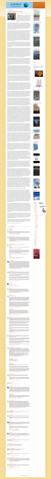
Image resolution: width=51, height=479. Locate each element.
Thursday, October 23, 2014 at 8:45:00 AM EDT (14, 436)
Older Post (29, 470)
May (35, 234)
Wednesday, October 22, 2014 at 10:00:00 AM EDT (14, 392)
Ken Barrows (10, 410)
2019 (34, 205)
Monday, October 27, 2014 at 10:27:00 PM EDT (14, 467)
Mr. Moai (10, 463)
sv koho (10, 386)
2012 (34, 240)
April (35, 235)
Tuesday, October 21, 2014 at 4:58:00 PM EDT (14, 314)
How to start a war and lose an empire (36, 220)
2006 (34, 246)
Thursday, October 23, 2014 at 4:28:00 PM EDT (14, 450)
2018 (34, 206)
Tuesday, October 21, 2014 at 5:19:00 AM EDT (14, 258)
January (36, 238)
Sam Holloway (10, 236)
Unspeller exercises (36, 224)
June (35, 233)
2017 (34, 207)
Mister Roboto (10, 400)
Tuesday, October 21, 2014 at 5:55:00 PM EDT (14, 332)
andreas (10, 457)
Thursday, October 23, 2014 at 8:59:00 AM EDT (14, 441)
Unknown (10, 230)
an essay (24, 15)
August (35, 231)
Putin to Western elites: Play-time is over (36, 215)
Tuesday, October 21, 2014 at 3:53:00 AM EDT (14, 241)
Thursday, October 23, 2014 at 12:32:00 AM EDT (14, 430)
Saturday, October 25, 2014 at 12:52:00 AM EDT (14, 461)
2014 (34, 210)
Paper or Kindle (35, 139)
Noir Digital (10, 260)
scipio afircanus (11, 382)
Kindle (34, 163)
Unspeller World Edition (36, 222)
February (36, 237)
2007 (34, 245)
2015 (34, 209)
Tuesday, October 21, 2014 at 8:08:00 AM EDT (14, 280)
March (35, 236)
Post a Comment (10, 468)
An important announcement (36, 228)
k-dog (9, 421)
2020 (34, 204)
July (35, 232)
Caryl (9, 432)
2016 (34, 208)
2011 (34, 241)
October (36, 213)
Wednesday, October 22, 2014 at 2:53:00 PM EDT (14, 412)
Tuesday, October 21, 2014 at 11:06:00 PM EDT (14, 356)
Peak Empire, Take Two (36, 217)
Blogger (28, 475)
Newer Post (8, 470)
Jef (9, 334)
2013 (34, 239)
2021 (34, 203)
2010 (34, 242)
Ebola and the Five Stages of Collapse (36, 226)
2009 (34, 243)
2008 (34, 244)
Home (19, 470)
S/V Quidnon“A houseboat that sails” (38, 87)
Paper (36, 163)
